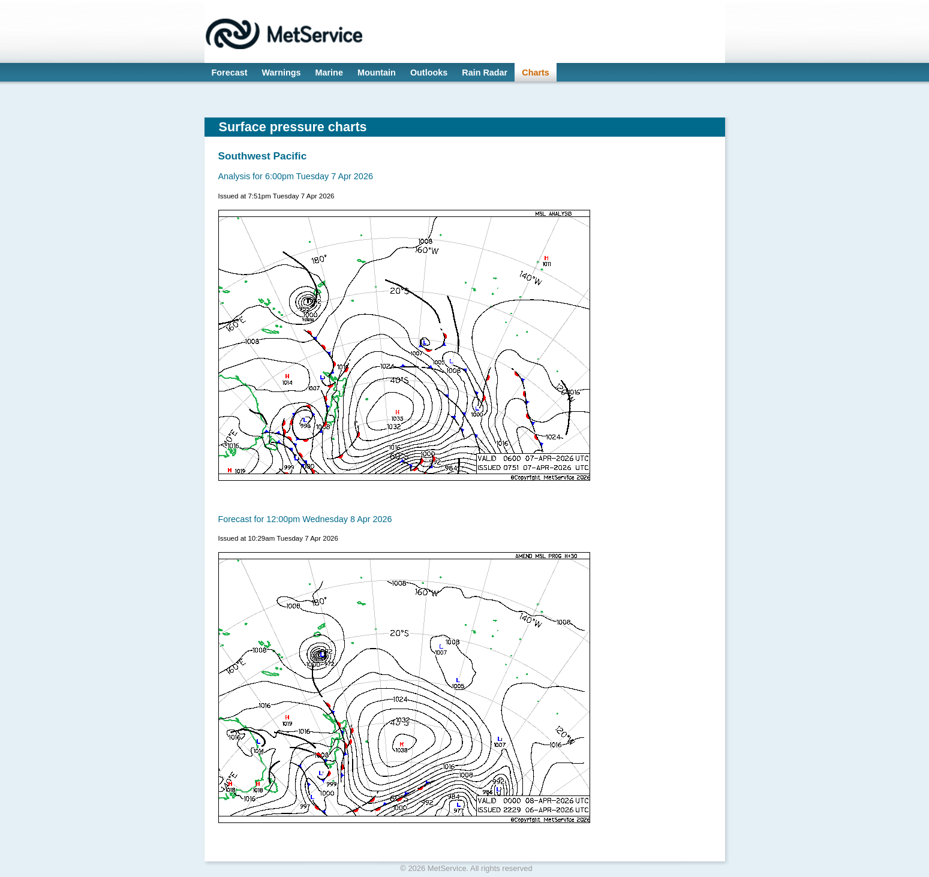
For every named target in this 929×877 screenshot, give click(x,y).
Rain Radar (484, 72)
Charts (535, 72)
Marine (329, 72)
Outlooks (428, 72)
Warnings (281, 72)
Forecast (230, 72)
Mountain (376, 72)
